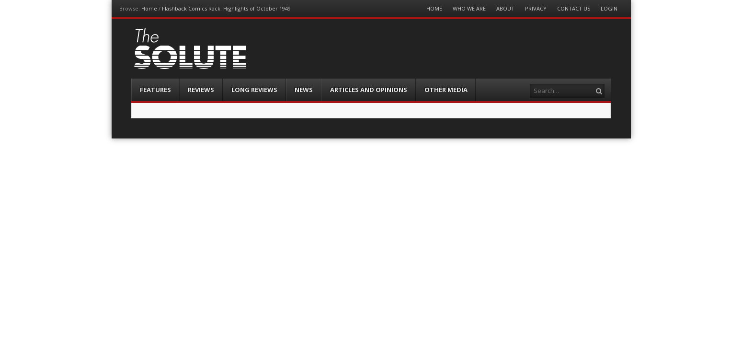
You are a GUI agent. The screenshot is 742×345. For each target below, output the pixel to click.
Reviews (201, 89)
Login (609, 8)
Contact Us (573, 8)
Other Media (446, 89)
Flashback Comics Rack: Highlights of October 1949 (226, 8)
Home (149, 8)
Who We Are (469, 8)
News (304, 89)
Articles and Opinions (368, 89)
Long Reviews (254, 89)
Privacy (536, 8)
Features (155, 89)
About (505, 8)
